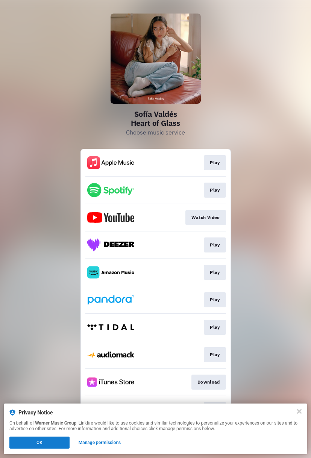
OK (39, 442)
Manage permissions (100, 442)
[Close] (299, 411)
